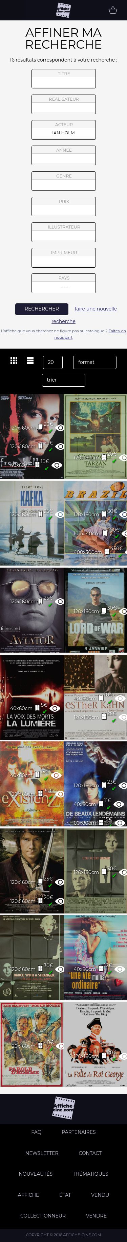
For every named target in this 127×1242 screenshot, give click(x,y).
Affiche (28, 1195)
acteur (64, 130)
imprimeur (64, 258)
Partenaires (79, 1132)
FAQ (36, 1132)
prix (64, 207)
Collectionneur (43, 1216)
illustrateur (64, 232)
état (65, 1195)
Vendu (100, 1195)
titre (64, 79)
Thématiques (90, 1174)
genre (64, 182)
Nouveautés (35, 1174)
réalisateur (64, 104)
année (64, 155)
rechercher (42, 309)
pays (64, 284)
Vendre (96, 1216)
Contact (90, 1153)
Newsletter (42, 1153)
